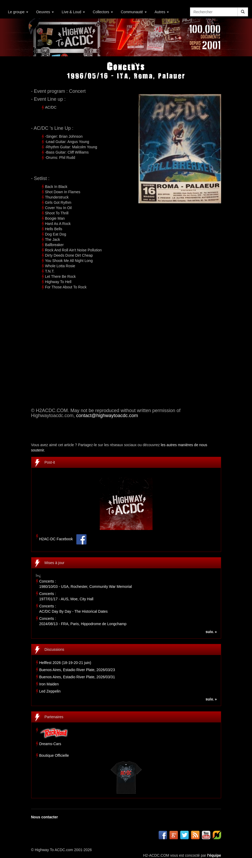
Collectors (103, 12)
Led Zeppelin (50, 691)
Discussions (54, 649)
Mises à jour (54, 563)
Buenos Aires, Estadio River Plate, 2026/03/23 (77, 670)
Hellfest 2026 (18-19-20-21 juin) (65, 663)
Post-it (50, 462)
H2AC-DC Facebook (56, 539)
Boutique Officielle (54, 755)
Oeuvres (45, 12)
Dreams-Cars (50, 744)
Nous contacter (44, 817)
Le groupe (18, 12)
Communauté (134, 12)
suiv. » (211, 632)
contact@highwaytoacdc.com (107, 415)
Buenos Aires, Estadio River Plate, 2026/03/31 (77, 677)
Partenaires (54, 717)
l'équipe (214, 855)
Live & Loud (73, 12)
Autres (162, 12)
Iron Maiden (49, 684)
